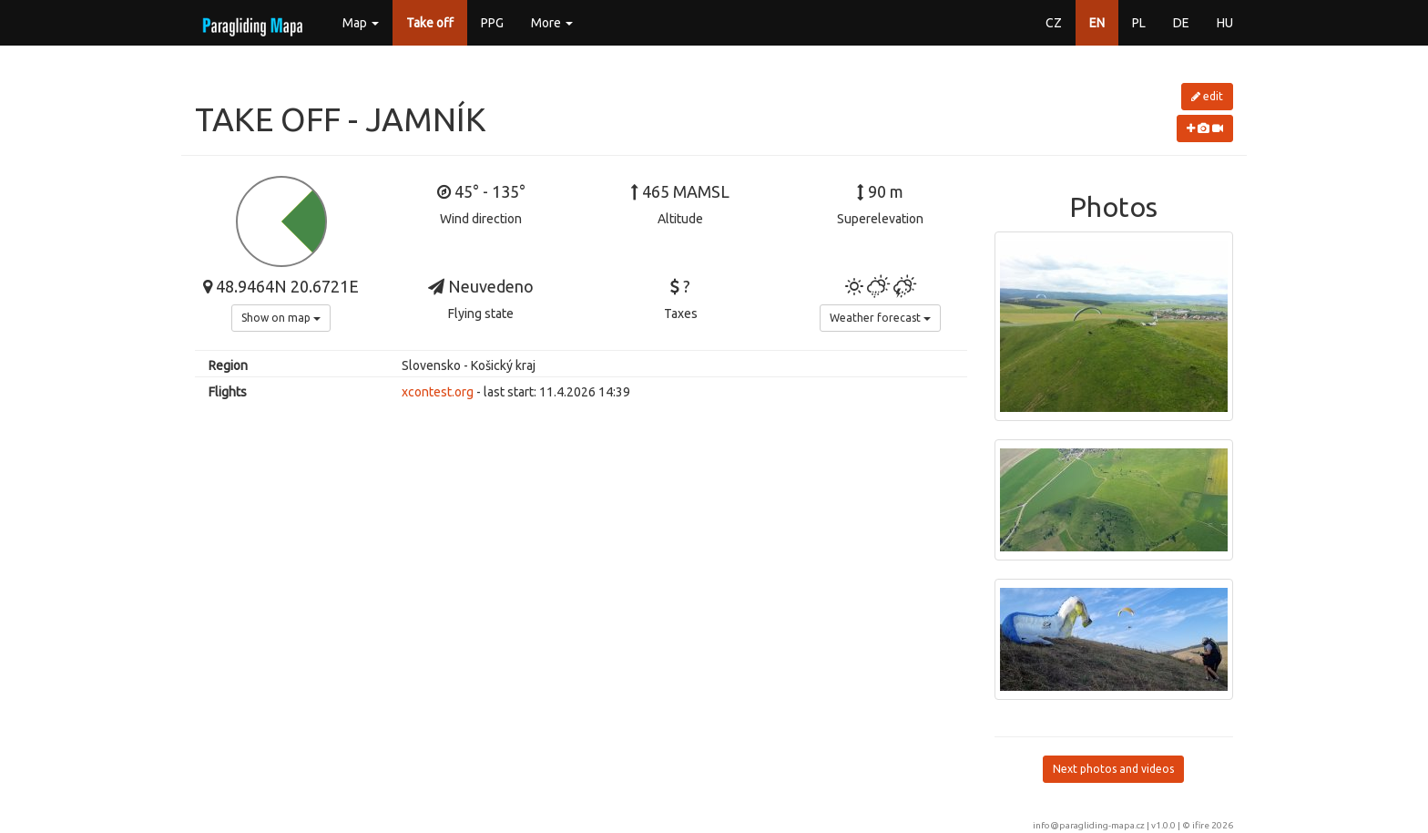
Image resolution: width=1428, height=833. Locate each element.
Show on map (281, 318)
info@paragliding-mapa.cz (1089, 825)
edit (1207, 96)
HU (1225, 22)
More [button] (552, 22)
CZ (1054, 22)
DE (1181, 22)
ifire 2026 (1212, 825)
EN (1097, 22)
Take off (430, 22)
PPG (492, 22)
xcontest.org (438, 392)
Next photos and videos (1113, 769)
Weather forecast (880, 318)
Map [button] (360, 22)
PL (1139, 22)
